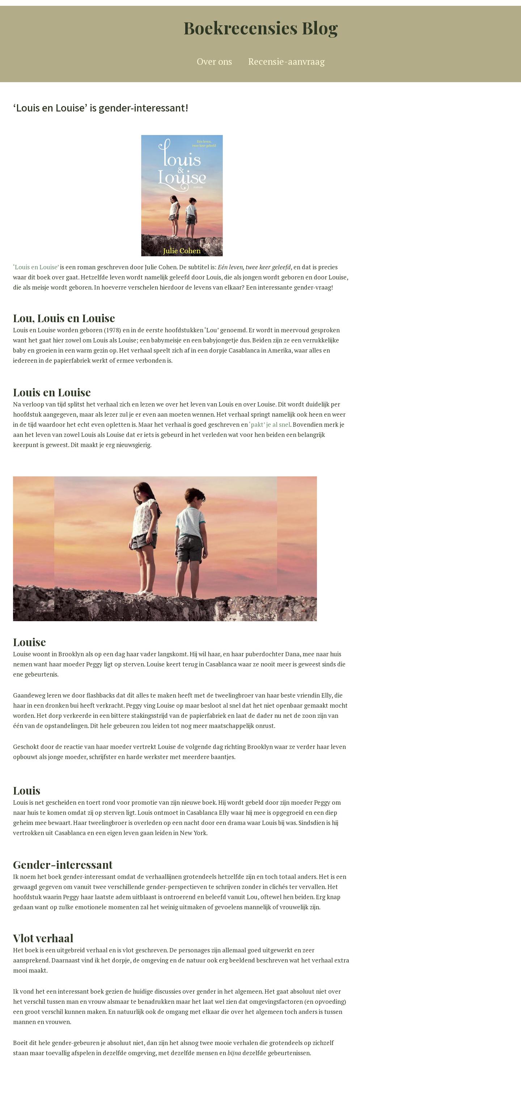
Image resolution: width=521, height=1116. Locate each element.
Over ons (214, 61)
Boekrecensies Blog (260, 27)
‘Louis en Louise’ (36, 267)
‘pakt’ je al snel (269, 424)
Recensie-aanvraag (286, 61)
